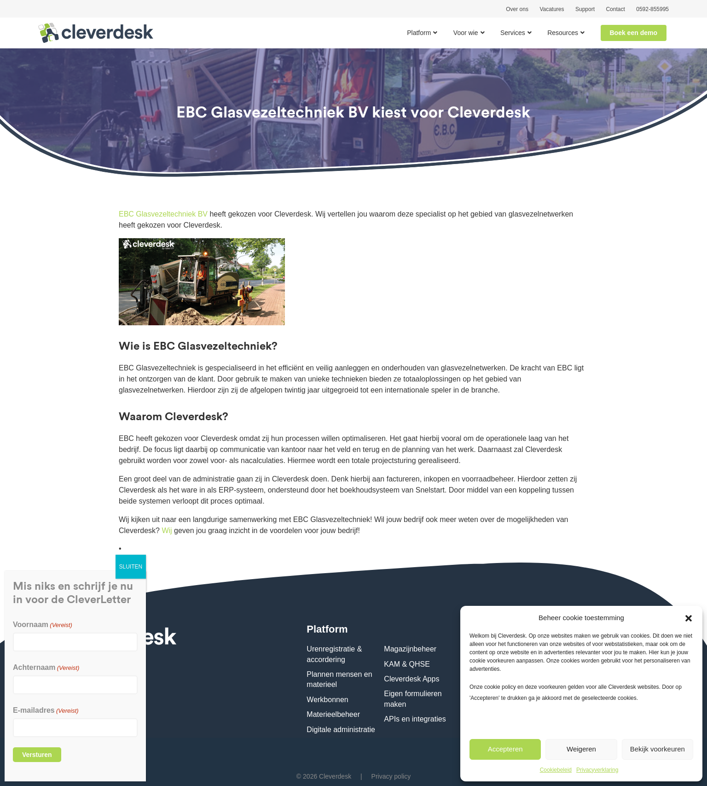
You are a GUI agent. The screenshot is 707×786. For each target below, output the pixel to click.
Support (585, 9)
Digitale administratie (341, 729)
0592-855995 (652, 9)
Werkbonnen (327, 700)
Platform (419, 32)
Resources (562, 32)
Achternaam (46, 667)
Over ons (517, 9)
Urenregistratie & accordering (334, 654)
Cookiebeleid (556, 770)
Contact (615, 9)
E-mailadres (46, 710)
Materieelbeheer (333, 714)
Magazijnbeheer (410, 649)
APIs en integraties (415, 719)
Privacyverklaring (597, 770)
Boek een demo (633, 32)
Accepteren (505, 749)
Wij (167, 530)
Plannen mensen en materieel (339, 679)
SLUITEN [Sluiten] (131, 566)
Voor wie (465, 32)
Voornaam (42, 624)
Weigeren (581, 749)
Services (512, 32)
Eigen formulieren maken (412, 699)
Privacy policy (391, 776)
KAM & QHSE (407, 664)
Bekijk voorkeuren (657, 749)
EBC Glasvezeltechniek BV (163, 214)
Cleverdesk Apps (411, 679)
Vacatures (551, 9)
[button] (688, 617)
